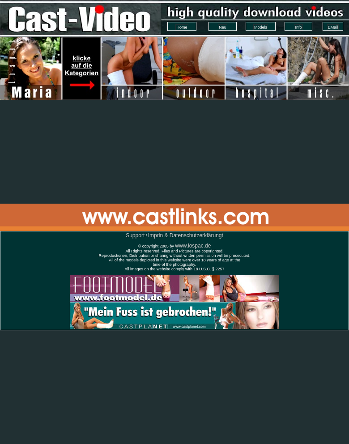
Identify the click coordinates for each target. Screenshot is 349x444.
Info (298, 27)
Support (135, 235)
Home (181, 27)
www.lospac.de (193, 246)
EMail (333, 27)
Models (260, 27)
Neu (222, 27)
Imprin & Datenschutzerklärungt (185, 235)
